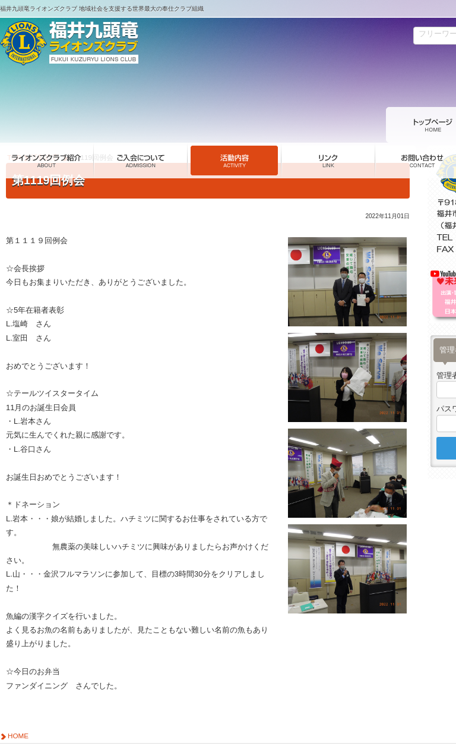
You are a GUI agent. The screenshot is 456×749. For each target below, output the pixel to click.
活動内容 (45, 124)
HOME (18, 703)
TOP (14, 124)
